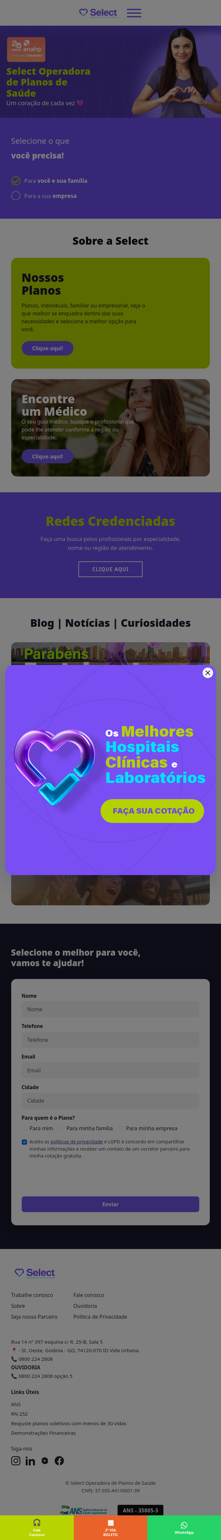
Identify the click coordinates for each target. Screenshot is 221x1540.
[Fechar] (208, 673)
